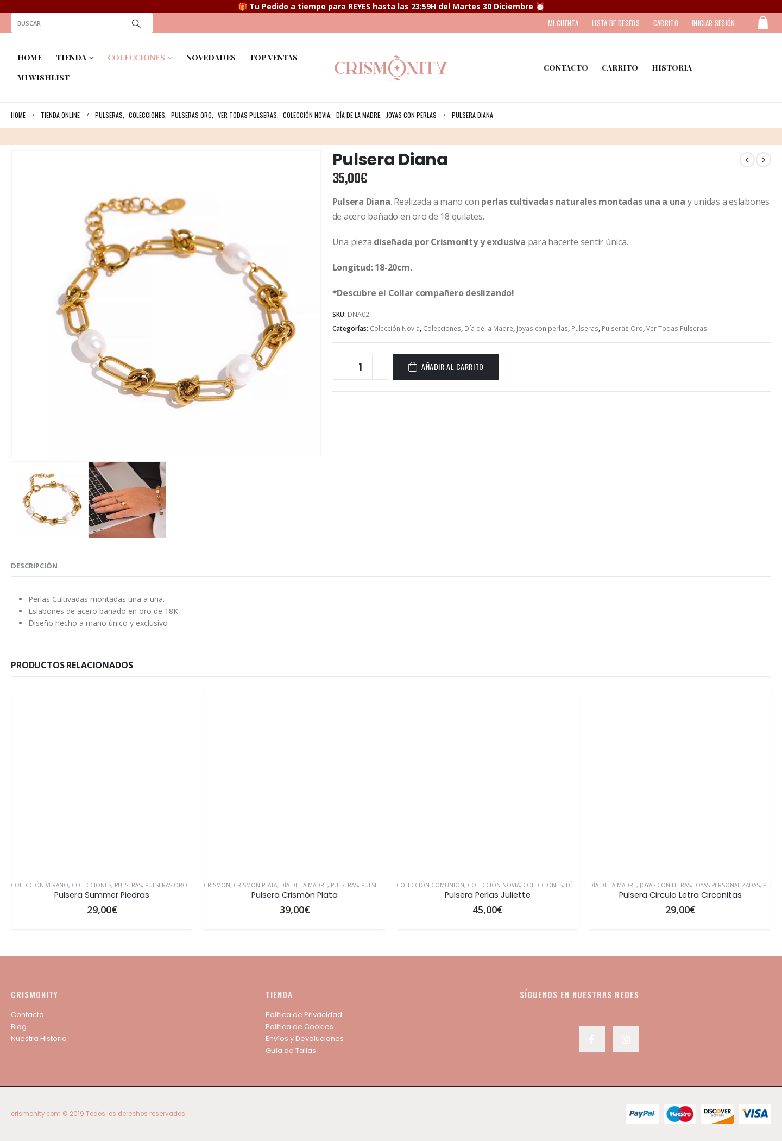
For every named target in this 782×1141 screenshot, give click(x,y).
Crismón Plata (255, 885)
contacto (566, 67)
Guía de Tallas (291, 1050)
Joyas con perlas (542, 328)
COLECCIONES (136, 57)
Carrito (620, 67)
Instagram (626, 1039)
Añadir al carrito (452, 366)
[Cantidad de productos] (361, 367)
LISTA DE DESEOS (616, 22)
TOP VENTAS (273, 57)
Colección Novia (395, 328)
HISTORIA (672, 67)
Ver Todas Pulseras (676, 328)
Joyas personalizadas (727, 885)
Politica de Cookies (299, 1026)
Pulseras (584, 328)
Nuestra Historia (39, 1038)
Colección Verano (39, 885)
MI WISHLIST (43, 77)
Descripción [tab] (34, 565)
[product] (102, 781)
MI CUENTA (563, 22)
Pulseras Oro (622, 328)
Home (29, 57)
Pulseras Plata (383, 885)
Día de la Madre (488, 328)
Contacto (27, 1015)
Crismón (217, 885)
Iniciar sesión (713, 22)
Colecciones (442, 328)
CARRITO (665, 22)
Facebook (592, 1039)
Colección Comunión (430, 885)
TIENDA (71, 57)
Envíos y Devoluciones (305, 1038)
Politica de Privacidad (304, 1015)
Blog (19, 1026)
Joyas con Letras (665, 885)
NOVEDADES (211, 57)
